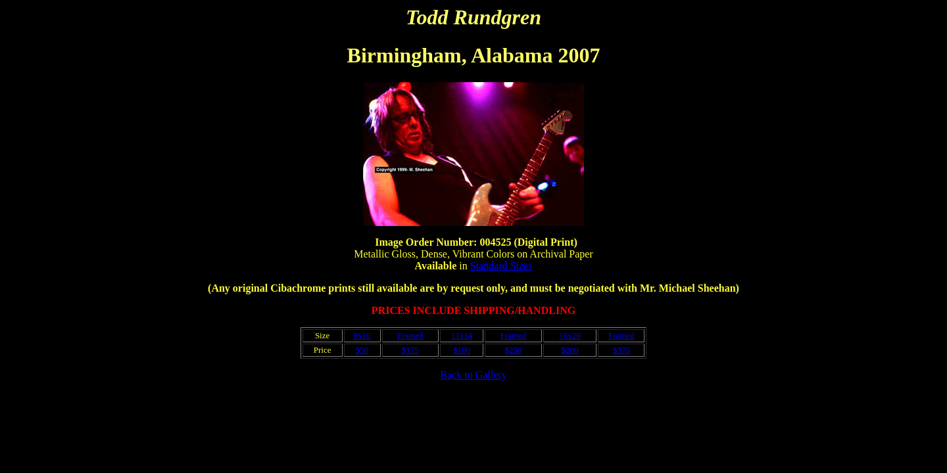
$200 (569, 350)
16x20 (570, 335)
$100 (461, 350)
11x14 (461, 335)
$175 (410, 350)
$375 (621, 350)
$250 (513, 350)
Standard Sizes (501, 265)
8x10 (362, 335)
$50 (362, 350)
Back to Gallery (473, 374)
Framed (410, 335)
